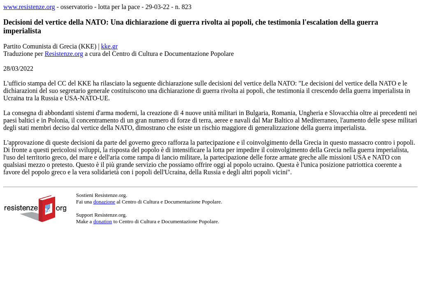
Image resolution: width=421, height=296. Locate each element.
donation (102, 221)
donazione (104, 202)
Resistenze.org (64, 53)
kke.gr (109, 46)
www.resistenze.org (29, 6)
